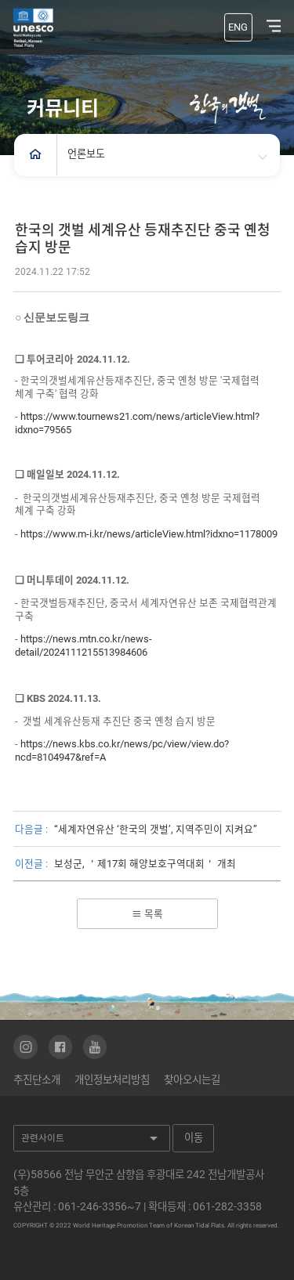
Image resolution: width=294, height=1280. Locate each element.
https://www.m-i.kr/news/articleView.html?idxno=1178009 (149, 534)
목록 (147, 914)
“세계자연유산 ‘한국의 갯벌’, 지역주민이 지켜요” (155, 829)
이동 (194, 1138)
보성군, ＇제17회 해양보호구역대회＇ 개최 (145, 864)
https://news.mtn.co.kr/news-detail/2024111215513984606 (84, 645)
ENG (238, 27)
